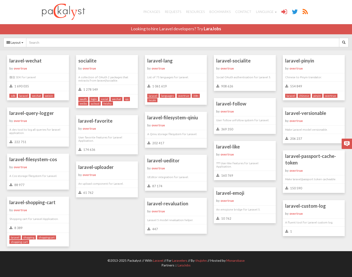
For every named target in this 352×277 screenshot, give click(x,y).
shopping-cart (19, 241)
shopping (28, 237)
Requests (173, 12)
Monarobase (235, 260)
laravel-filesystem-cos (33, 159)
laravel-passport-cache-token (310, 159)
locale (152, 100)
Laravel (158, 260)
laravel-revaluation (167, 203)
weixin (49, 95)
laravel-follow (231, 103)
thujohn (201, 260)
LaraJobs (212, 28)
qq (126, 99)
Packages (151, 12)
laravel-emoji (230, 193)
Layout (15, 42)
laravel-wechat (25, 60)
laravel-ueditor (163, 160)
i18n (195, 95)
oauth (83, 99)
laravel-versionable (305, 113)
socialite (87, 60)
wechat (36, 95)
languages (167, 95)
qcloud (95, 103)
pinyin (317, 95)
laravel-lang (160, 60)
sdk (13, 95)
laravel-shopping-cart (32, 202)
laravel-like (228, 146)
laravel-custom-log (305, 206)
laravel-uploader (96, 167)
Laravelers (179, 260)
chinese (304, 95)
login (94, 99)
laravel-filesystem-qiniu (172, 117)
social (104, 99)
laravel (23, 95)
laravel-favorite (95, 121)
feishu (108, 103)
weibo (83, 103)
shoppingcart (47, 237)
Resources (195, 12)
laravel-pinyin (299, 60)
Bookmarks (220, 12)
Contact (243, 12)
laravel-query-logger (31, 113)
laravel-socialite (233, 60)
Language (266, 12)
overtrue (20, 68)
